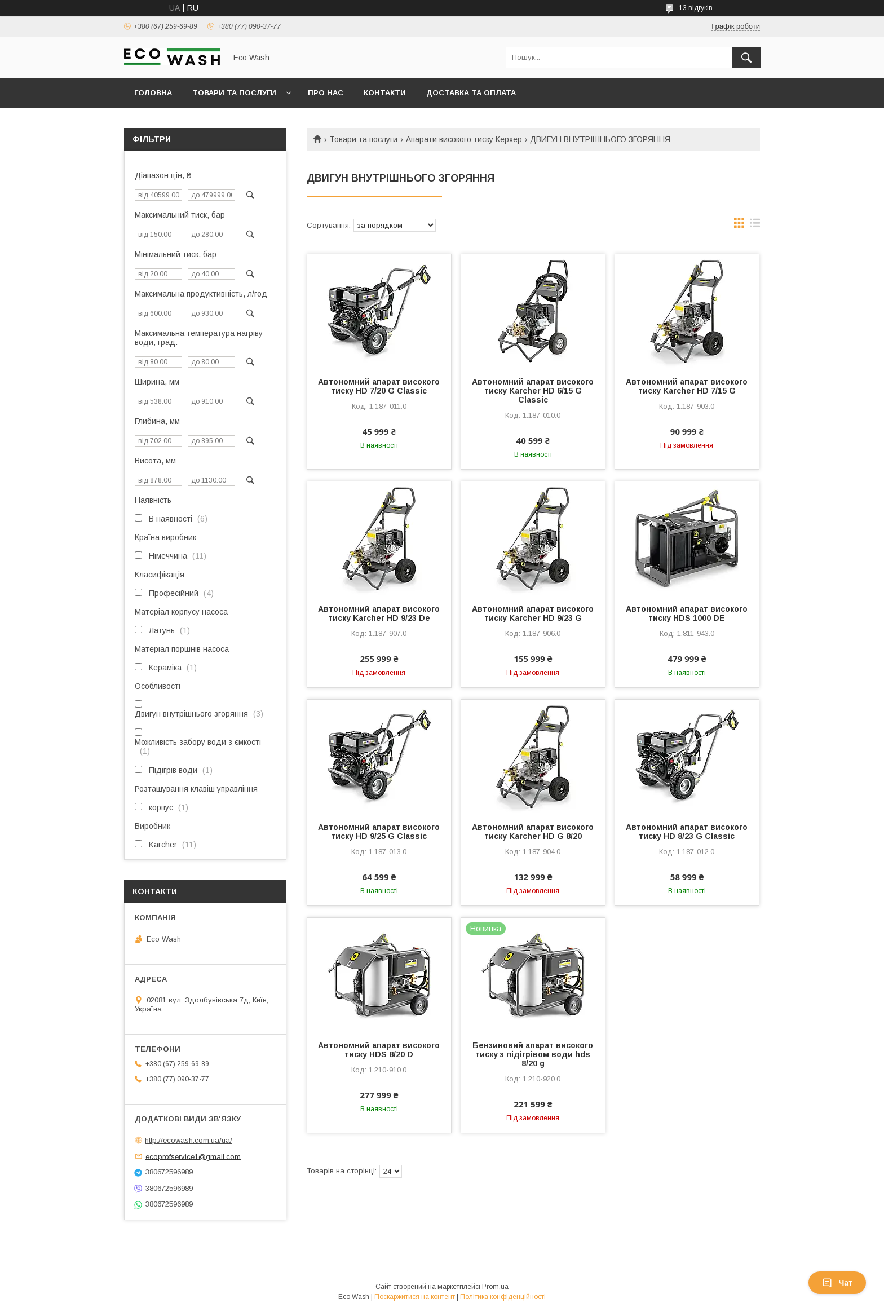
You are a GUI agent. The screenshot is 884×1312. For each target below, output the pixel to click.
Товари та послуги (234, 93)
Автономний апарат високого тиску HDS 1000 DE (687, 613)
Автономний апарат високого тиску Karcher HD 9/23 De (379, 613)
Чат (837, 1283)
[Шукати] (746, 57)
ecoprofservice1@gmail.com (193, 1156)
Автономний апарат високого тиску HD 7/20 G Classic (379, 386)
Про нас (325, 93)
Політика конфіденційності (503, 1297)
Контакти (385, 93)
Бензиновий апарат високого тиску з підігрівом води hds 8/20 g (532, 1054)
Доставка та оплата (471, 93)
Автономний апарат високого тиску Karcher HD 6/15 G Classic (533, 390)
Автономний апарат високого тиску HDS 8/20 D (379, 1050)
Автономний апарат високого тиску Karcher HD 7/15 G (687, 386)
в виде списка (755, 225)
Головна (153, 93)
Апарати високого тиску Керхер (464, 139)
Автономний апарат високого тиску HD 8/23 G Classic (687, 832)
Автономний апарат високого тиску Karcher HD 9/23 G (533, 613)
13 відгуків (696, 8)
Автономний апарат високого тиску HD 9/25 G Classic (379, 832)
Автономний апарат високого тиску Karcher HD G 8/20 (533, 832)
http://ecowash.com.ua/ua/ (188, 1140)
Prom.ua (495, 1287)
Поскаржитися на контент (414, 1297)
